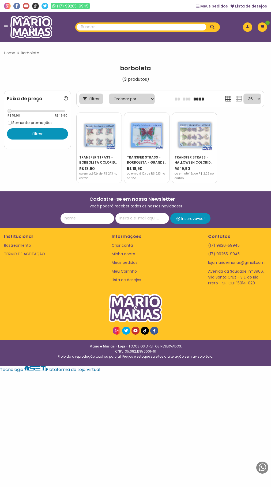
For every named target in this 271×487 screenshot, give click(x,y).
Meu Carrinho (124, 271)
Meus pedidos (212, 6)
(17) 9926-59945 (224, 245)
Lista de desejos (249, 6)
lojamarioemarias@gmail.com (236, 262)
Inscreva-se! (190, 218)
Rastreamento (17, 245)
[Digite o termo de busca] (141, 27)
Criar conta (122, 245)
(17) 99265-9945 (224, 254)
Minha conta (123, 254)
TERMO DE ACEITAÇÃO (24, 254)
